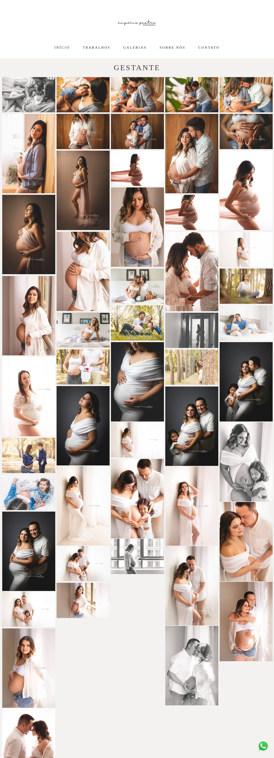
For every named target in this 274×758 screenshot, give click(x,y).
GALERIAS (135, 47)
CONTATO (208, 47)
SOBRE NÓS (173, 47)
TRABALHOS (96, 47)
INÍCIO (62, 47)
